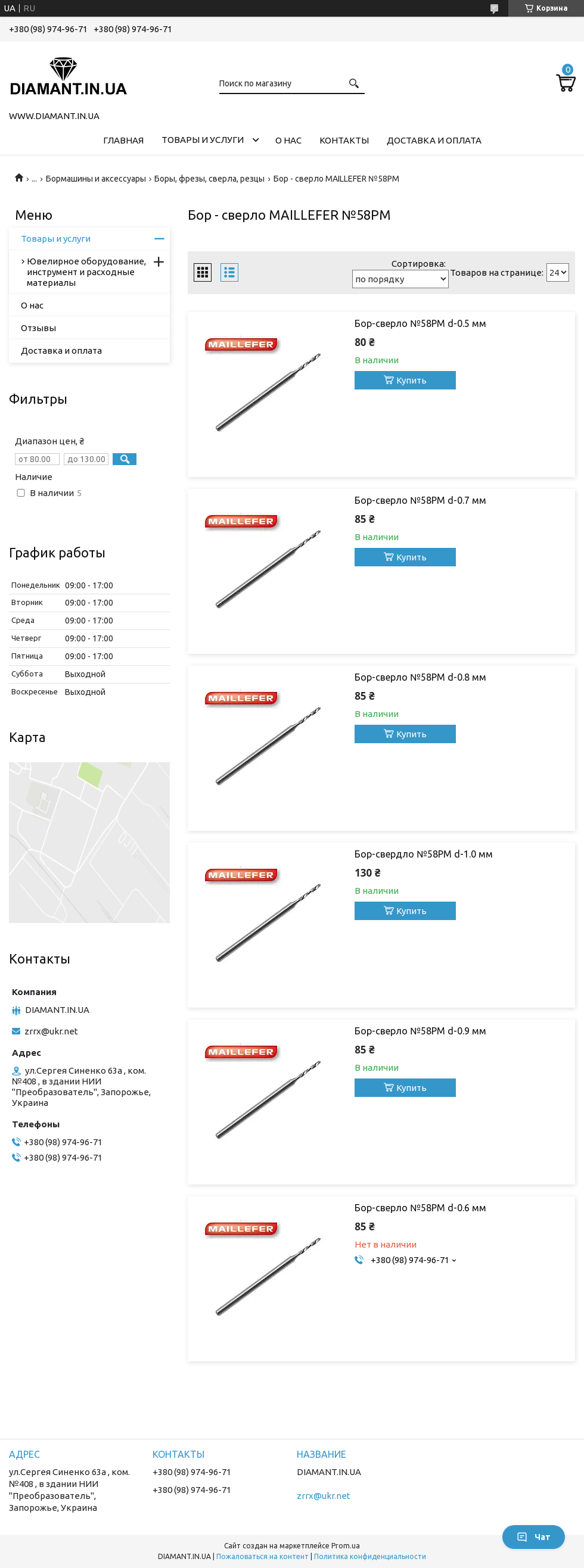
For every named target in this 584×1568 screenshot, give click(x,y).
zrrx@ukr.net (51, 1031)
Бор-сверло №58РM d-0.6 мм (420, 1207)
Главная (123, 140)
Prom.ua (345, 1546)
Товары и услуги (202, 140)
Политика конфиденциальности (370, 1556)
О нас (288, 140)
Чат (534, 1537)
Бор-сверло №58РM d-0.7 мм (420, 500)
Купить (411, 380)
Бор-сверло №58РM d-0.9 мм (420, 1030)
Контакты (344, 140)
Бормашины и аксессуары (96, 178)
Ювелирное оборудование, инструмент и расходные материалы (86, 272)
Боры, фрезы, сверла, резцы (209, 178)
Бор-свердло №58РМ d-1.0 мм (424, 854)
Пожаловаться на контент (262, 1556)
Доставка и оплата (434, 140)
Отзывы (38, 328)
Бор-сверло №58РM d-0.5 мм (420, 323)
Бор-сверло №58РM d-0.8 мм (420, 677)
